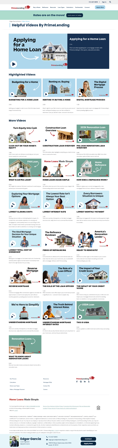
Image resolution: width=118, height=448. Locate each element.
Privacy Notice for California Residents (66, 408)
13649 (16, 410)
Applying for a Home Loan (88, 39)
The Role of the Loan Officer (58, 286)
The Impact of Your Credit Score (91, 287)
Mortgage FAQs (47, 382)
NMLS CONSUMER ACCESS (33, 406)
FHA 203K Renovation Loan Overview (91, 146)
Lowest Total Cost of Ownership (20, 251)
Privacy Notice (52, 408)
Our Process (13, 379)
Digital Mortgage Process (91, 99)
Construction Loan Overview (59, 145)
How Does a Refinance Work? (92, 180)
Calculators (13, 382)
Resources (46, 379)
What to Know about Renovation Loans (20, 357)
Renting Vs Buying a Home (56, 99)
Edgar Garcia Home (15, 21)
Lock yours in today (75, 15)
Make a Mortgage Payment (17, 389)
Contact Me (46, 386)
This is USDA (83, 322)
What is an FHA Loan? (20, 180)
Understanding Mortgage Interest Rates (57, 323)
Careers (45, 389)
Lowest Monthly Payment (90, 212)
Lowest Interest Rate (54, 212)
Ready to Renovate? (87, 250)
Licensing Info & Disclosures (71, 406)
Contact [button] (88, 439)
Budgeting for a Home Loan (23, 99)
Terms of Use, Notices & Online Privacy (53, 406)
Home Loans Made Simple (56, 180)
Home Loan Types (15, 386)
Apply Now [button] (88, 443)
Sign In (104, 2)
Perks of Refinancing (54, 250)
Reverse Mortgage (19, 286)
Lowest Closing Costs (20, 212)
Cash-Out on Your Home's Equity (22, 146)
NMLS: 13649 (54, 430)
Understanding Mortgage (23, 322)
